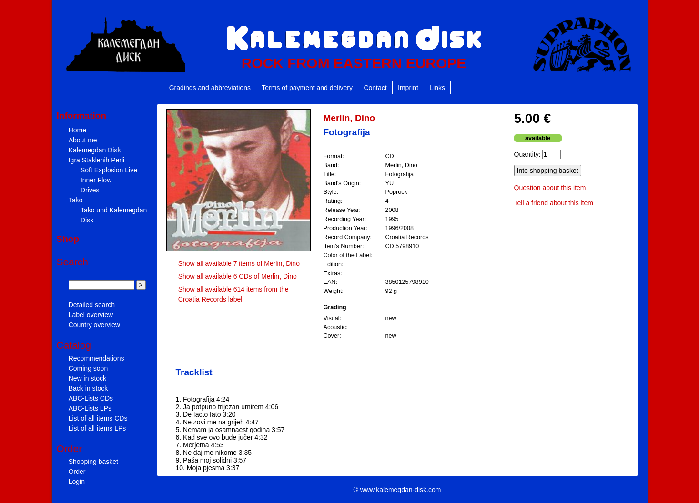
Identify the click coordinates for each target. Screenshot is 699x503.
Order (77, 471)
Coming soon (88, 368)
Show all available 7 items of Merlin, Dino (239, 263)
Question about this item (550, 187)
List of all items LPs (97, 428)
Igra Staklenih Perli (97, 160)
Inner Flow (96, 180)
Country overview (94, 325)
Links (437, 87)
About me (83, 140)
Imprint (408, 87)
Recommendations (96, 358)
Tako (76, 200)
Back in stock (88, 388)
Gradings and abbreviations (210, 87)
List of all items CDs (98, 418)
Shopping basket (93, 461)
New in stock (87, 378)
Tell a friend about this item (554, 203)
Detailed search (92, 305)
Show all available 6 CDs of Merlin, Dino (237, 276)
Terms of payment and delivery (307, 87)
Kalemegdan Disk (95, 150)
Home (77, 130)
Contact (375, 87)
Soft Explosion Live (109, 170)
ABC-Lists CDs (91, 398)
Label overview (91, 315)
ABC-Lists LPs (90, 408)
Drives (90, 190)
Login (77, 481)
